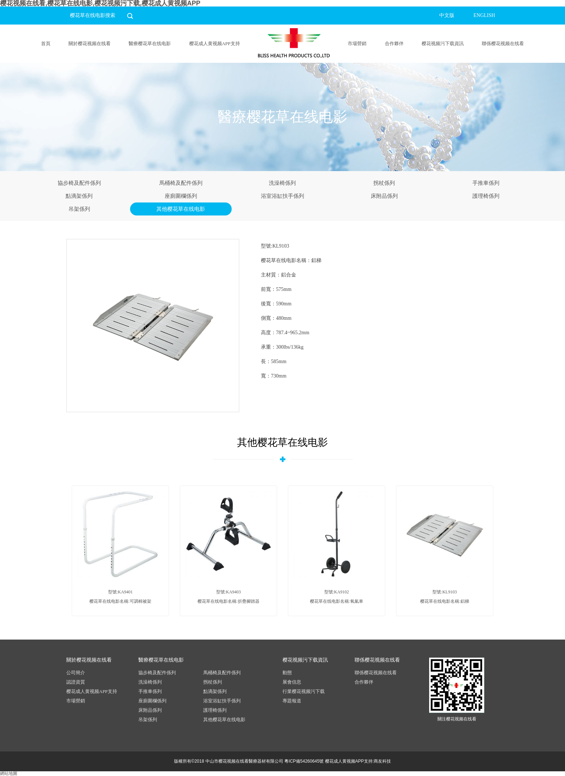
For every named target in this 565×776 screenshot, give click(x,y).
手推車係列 (485, 183)
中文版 (446, 15)
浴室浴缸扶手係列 (282, 196)
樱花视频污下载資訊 (443, 43)
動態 (287, 672)
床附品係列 (384, 196)
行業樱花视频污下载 (303, 691)
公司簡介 (75, 672)
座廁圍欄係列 (181, 196)
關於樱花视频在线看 (89, 43)
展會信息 (291, 682)
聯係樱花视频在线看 (503, 43)
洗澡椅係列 (282, 183)
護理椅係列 (485, 196)
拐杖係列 (384, 183)
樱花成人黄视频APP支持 (214, 43)
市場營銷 (357, 43)
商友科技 (382, 761)
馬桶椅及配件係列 (181, 183)
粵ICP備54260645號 (304, 761)
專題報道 (291, 700)
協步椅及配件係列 (79, 183)
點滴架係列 (79, 196)
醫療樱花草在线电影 (150, 43)
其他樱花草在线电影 (180, 209)
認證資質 (75, 682)
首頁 (45, 43)
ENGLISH (484, 15)
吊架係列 (79, 209)
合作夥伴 (394, 43)
